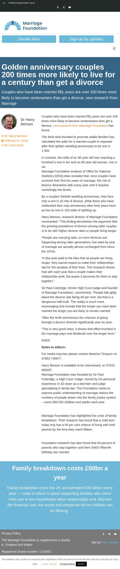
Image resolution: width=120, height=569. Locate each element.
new (56, 125)
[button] (114, 48)
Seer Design (110, 542)
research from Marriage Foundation (84, 125)
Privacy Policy (11, 533)
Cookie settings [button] (49, 563)
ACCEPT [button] (81, 564)
